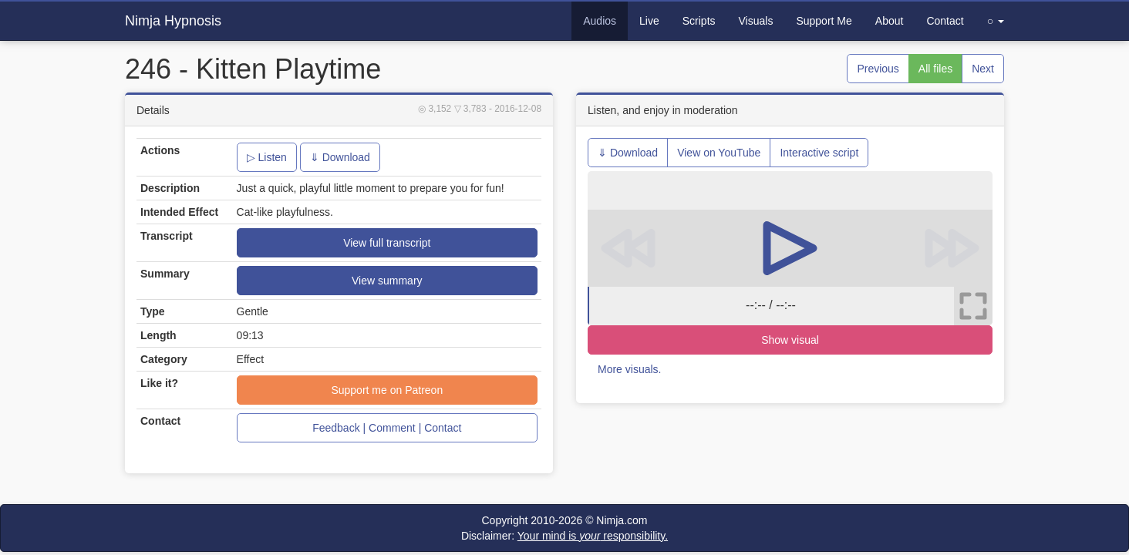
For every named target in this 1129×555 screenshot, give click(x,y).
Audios (599, 21)
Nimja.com (621, 520)
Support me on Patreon (387, 390)
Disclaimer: (564, 536)
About (889, 21)
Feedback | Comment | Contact (386, 428)
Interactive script (819, 152)
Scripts (699, 21)
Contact (944, 21)
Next (983, 68)
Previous (877, 68)
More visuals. (629, 369)
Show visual (790, 340)
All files (935, 68)
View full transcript (386, 243)
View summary (387, 280)
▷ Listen (267, 157)
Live (649, 21)
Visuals (756, 21)
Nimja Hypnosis (173, 21)
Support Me (823, 21)
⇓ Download (340, 157)
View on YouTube (718, 152)
